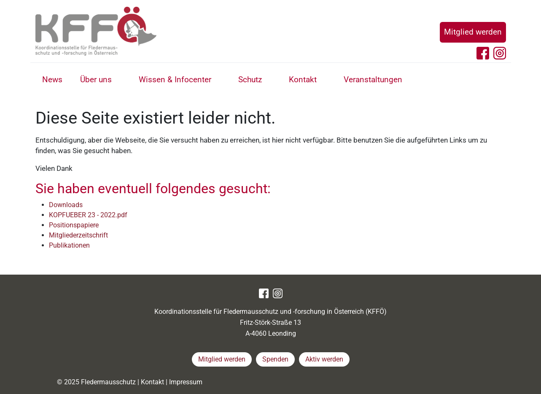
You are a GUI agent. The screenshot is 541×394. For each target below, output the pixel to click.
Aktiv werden (324, 359)
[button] (121, 81)
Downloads (66, 205)
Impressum (185, 382)
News (52, 79)
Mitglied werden (473, 32)
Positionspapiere (74, 225)
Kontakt (303, 79)
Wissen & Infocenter (175, 79)
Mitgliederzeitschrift (78, 235)
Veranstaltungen (373, 79)
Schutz (250, 79)
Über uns (96, 79)
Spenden (275, 359)
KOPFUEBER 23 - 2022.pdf (88, 215)
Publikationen (69, 245)
